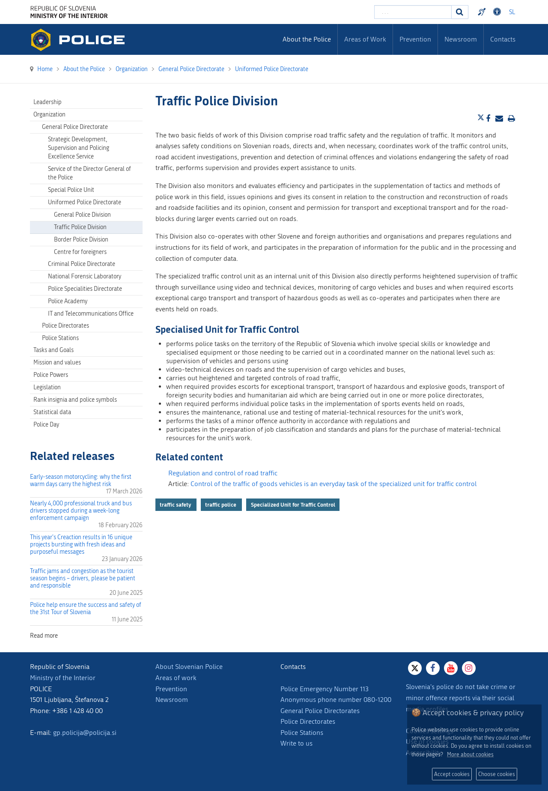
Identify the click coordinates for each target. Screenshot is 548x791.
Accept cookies (452, 774)
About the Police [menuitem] (307, 39)
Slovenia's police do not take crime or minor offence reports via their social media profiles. (460, 698)
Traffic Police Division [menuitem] (80, 227)
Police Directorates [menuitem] (65, 325)
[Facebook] (433, 668)
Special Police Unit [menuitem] (71, 190)
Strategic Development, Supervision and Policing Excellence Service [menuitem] (78, 148)
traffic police (221, 504)
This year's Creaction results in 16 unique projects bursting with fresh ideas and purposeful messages (81, 544)
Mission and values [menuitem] (57, 362)
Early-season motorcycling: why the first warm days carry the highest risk (80, 480)
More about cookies (470, 754)
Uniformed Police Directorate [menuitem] (84, 202)
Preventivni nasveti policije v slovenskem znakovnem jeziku (483, 12)
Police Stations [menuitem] (60, 338)
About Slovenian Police (189, 667)
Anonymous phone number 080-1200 (335, 699)
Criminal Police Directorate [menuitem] (81, 264)
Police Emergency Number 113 (324, 689)
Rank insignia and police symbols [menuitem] (75, 399)
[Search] (459, 12)
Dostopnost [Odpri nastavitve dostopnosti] (498, 12)
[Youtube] (451, 668)
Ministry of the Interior (62, 678)
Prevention (171, 689)
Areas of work (176, 678)
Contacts (502, 39)
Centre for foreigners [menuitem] (80, 252)
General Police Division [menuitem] (82, 214)
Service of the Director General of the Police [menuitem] (89, 173)
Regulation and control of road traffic (222, 473)
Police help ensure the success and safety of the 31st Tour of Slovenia (85, 608)
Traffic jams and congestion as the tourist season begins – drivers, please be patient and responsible (82, 578)
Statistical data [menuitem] (52, 412)
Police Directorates (307, 721)
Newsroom (171, 699)
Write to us (296, 743)
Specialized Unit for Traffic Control (293, 504)
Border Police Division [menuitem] (81, 239)
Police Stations (301, 732)
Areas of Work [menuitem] (365, 39)
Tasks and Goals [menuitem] (53, 350)
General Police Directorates (320, 711)
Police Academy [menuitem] (67, 301)
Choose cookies (496, 774)
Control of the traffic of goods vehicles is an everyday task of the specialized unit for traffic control (334, 484)
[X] (415, 668)
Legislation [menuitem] (47, 387)
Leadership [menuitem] (47, 102)
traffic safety (176, 504)
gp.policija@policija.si (84, 732)
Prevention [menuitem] (415, 39)
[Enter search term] (413, 12)
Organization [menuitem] (49, 114)
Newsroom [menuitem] (460, 39)
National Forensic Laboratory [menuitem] (84, 276)
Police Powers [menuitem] (50, 375)
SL (512, 12)
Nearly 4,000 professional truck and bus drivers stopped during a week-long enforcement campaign (81, 511)
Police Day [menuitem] (46, 424)
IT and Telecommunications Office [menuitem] (91, 313)
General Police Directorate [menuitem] (75, 127)
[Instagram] (469, 668)
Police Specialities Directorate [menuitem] (85, 289)
